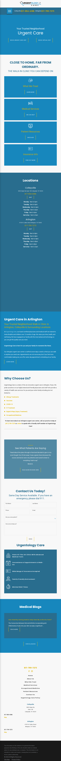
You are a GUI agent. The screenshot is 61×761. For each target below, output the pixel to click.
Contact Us (30, 694)
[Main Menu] (9, 11)
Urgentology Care (11, 332)
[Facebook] (29, 671)
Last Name (35, 503)
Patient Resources (30, 691)
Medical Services (30, 685)
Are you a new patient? (11, 517)
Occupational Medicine (30, 688)
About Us (30, 679)
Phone (7, 510)
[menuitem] (30, 676)
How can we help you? (11, 524)
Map (5, 717)
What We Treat (30, 682)
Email (33, 510)
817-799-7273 (47, 11)
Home (30, 675)
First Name (8, 503)
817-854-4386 (27, 11)
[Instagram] (32, 671)
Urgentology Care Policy (30, 698)
